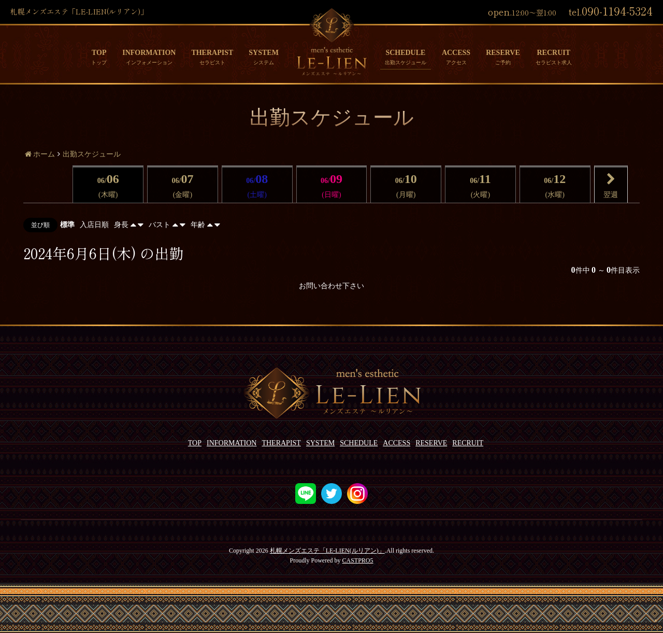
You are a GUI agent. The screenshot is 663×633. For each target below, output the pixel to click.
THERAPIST (212, 53)
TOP (99, 53)
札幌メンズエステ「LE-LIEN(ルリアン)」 (327, 550)
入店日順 (94, 225)
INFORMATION (149, 53)
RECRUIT (553, 53)
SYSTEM (264, 53)
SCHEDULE (405, 53)
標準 (67, 225)
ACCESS (456, 53)
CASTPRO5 (357, 560)
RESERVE (503, 53)
